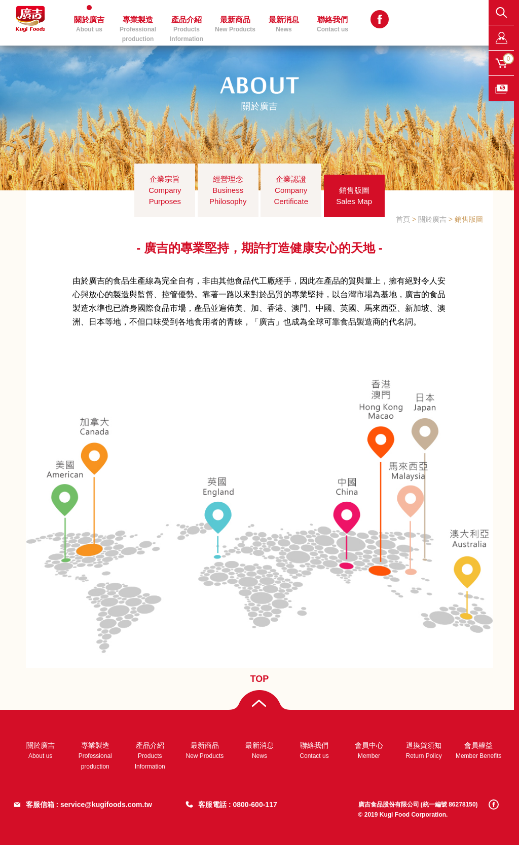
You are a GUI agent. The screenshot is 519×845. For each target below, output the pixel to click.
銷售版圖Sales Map (354, 196)
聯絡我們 (332, 24)
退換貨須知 (423, 750)
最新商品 (235, 24)
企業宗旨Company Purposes (165, 190)
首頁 (403, 219)
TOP (259, 679)
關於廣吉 (89, 24)
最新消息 (284, 24)
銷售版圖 (469, 219)
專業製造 (138, 26)
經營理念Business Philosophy (227, 190)
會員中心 (369, 750)
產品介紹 (186, 26)
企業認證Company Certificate (291, 190)
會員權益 (479, 750)
